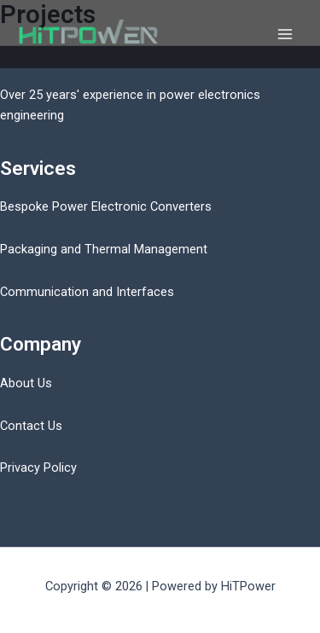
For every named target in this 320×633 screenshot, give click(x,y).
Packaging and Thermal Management (103, 249)
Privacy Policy (38, 467)
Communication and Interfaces (87, 291)
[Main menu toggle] (285, 34)
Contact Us (31, 425)
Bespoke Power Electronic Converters (106, 206)
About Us (26, 383)
